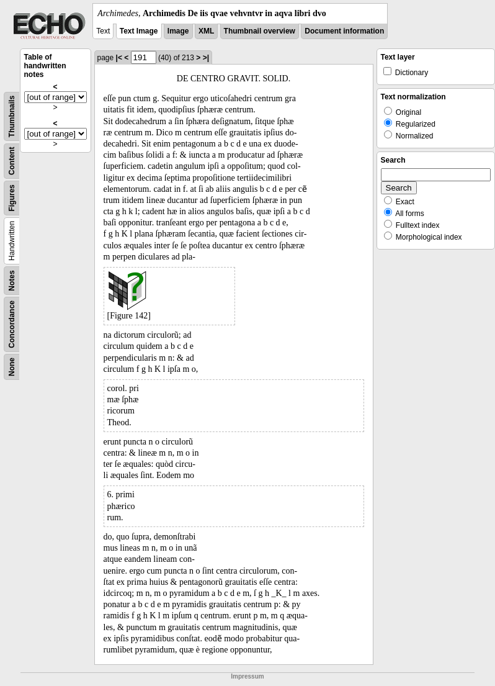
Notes (11, 280)
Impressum (247, 676)
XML (206, 31)
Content (11, 161)
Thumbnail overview (259, 31)
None (11, 367)
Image (178, 31)
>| (206, 57)
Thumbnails (11, 116)
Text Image (139, 31)
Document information (344, 31)
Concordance (11, 324)
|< (119, 57)
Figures (11, 197)
